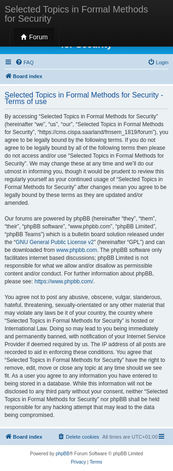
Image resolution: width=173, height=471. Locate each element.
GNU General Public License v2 (55, 242)
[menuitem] (24, 62)
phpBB (63, 453)
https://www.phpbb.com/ (64, 281)
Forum (34, 37)
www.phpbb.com (76, 250)
